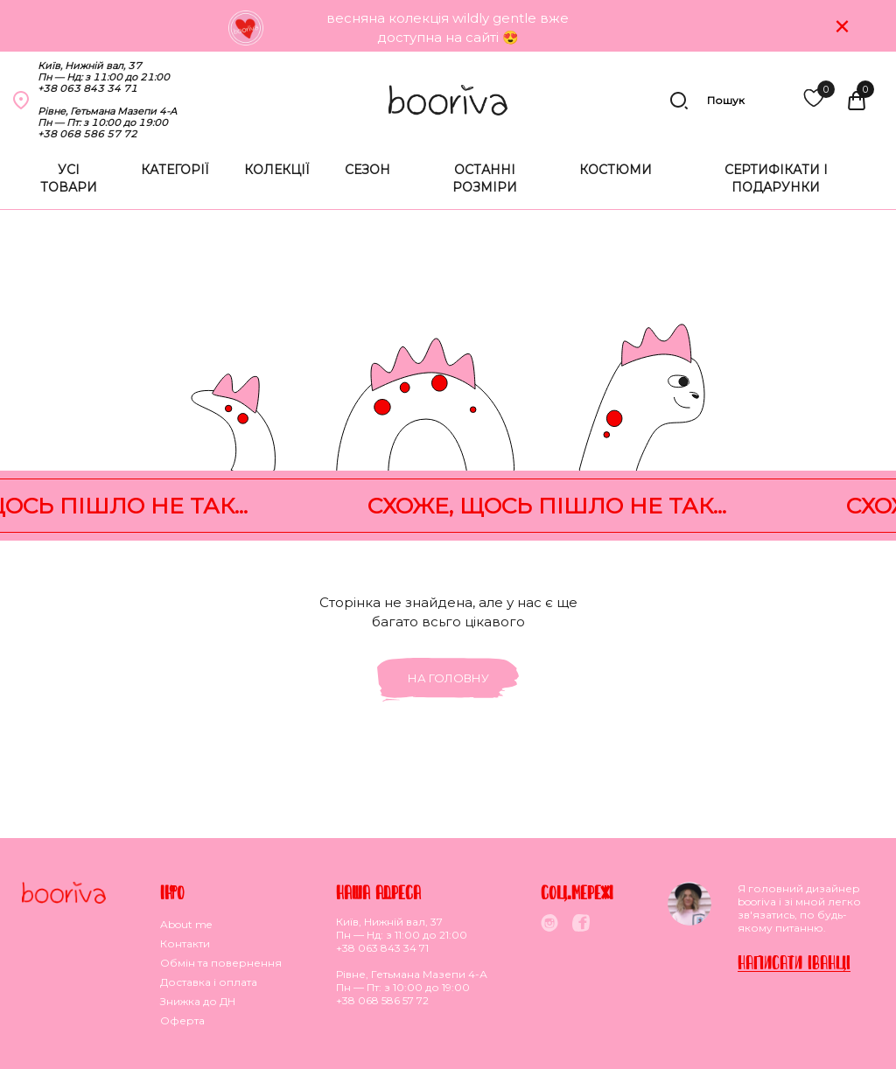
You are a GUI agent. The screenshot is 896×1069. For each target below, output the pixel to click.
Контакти (185, 943)
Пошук (706, 100)
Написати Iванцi (794, 962)
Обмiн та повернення (221, 962)
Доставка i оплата (208, 982)
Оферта (182, 1020)
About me (186, 924)
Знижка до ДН (197, 1001)
